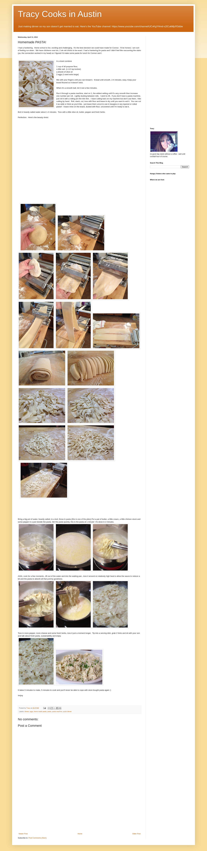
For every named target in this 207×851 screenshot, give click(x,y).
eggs (31, 711)
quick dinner (67, 711)
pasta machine (57, 711)
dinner (27, 711)
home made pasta (40, 711)
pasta (49, 711)
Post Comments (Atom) (37, 838)
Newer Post (23, 834)
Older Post (136, 834)
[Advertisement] (79, 811)
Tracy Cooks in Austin (60, 14)
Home (80, 834)
